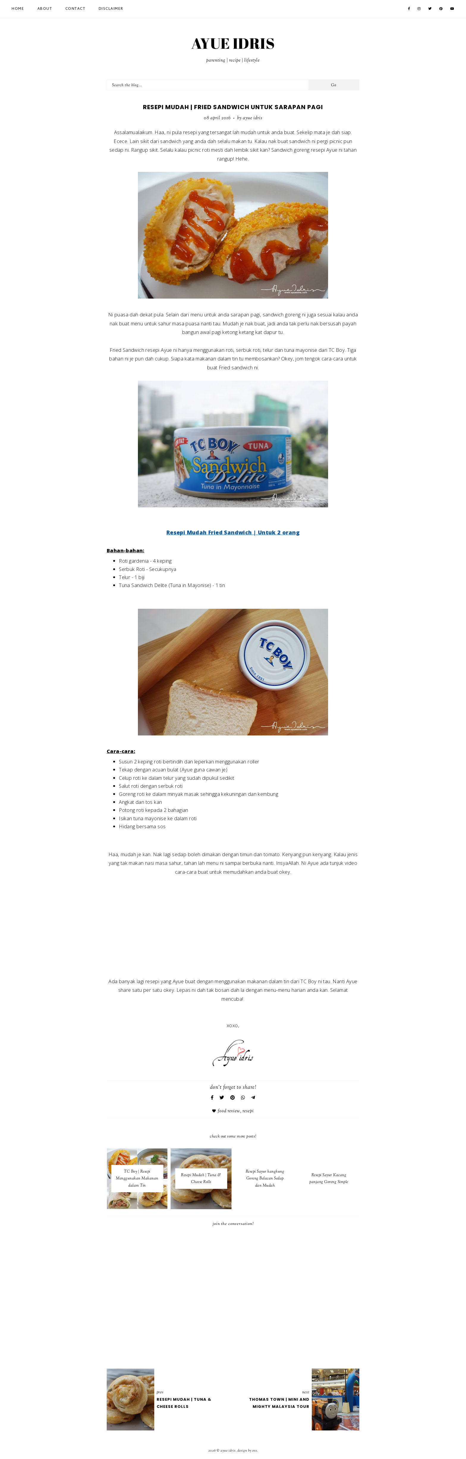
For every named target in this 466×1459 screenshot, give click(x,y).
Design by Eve (247, 1450)
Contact (75, 9)
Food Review (229, 1111)
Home (18, 9)
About (44, 9)
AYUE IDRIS (233, 43)
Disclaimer (111, 9)
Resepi (248, 1111)
